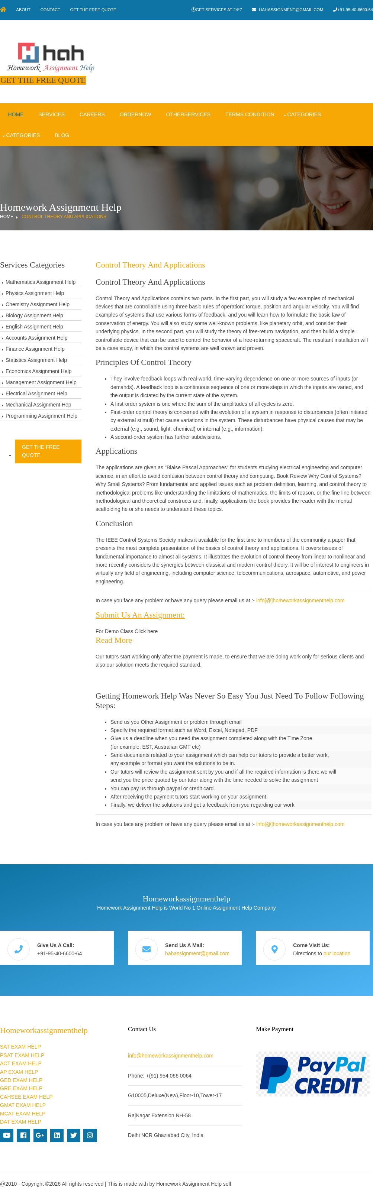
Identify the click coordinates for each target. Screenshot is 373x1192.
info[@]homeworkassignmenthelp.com (302, 599)
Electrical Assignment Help (36, 392)
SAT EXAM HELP (20, 1043)
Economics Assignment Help (38, 370)
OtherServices (187, 113)
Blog (61, 134)
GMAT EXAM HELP (23, 1102)
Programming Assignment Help (41, 414)
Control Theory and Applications (64, 215)
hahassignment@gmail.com (290, 9)
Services (51, 113)
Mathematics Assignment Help (40, 281)
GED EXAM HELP (21, 1077)
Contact (52, 9)
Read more (115, 639)
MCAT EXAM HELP (22, 1110)
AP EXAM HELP (19, 1068)
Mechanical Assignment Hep (38, 403)
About (24, 9)
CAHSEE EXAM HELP (26, 1093)
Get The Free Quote (96, 9)
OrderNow (135, 113)
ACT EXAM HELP (21, 1060)
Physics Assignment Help (35, 292)
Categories (304, 113)
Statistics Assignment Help (36, 359)
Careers (91, 113)
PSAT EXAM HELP (22, 1052)
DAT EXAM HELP (20, 1118)
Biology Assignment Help (34, 314)
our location (340, 951)
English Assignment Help (34, 325)
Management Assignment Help (41, 381)
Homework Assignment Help (189, 1180)
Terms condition (249, 113)
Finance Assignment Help (35, 347)
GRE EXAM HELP (21, 1085)
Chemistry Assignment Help (38, 303)
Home (15, 113)
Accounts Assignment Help (37, 336)
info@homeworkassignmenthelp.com (172, 1052)
